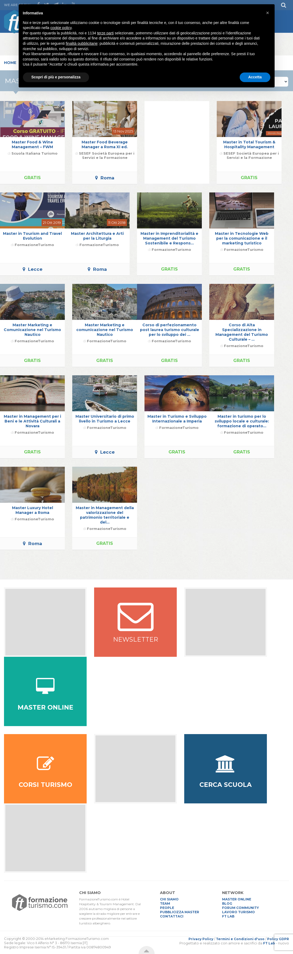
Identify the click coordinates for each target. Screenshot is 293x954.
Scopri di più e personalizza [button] (56, 77)
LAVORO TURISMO (238, 912)
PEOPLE (167, 908)
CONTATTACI (171, 916)
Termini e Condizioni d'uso (240, 939)
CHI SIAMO (169, 899)
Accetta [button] (255, 77)
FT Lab (269, 943)
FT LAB (228, 916)
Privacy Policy (200, 939)
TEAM (165, 903)
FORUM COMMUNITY (240, 908)
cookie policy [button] (60, 28)
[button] (267, 13)
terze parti (105, 33)
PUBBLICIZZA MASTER (179, 912)
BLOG (227, 903)
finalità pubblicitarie (82, 43)
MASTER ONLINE (236, 899)
